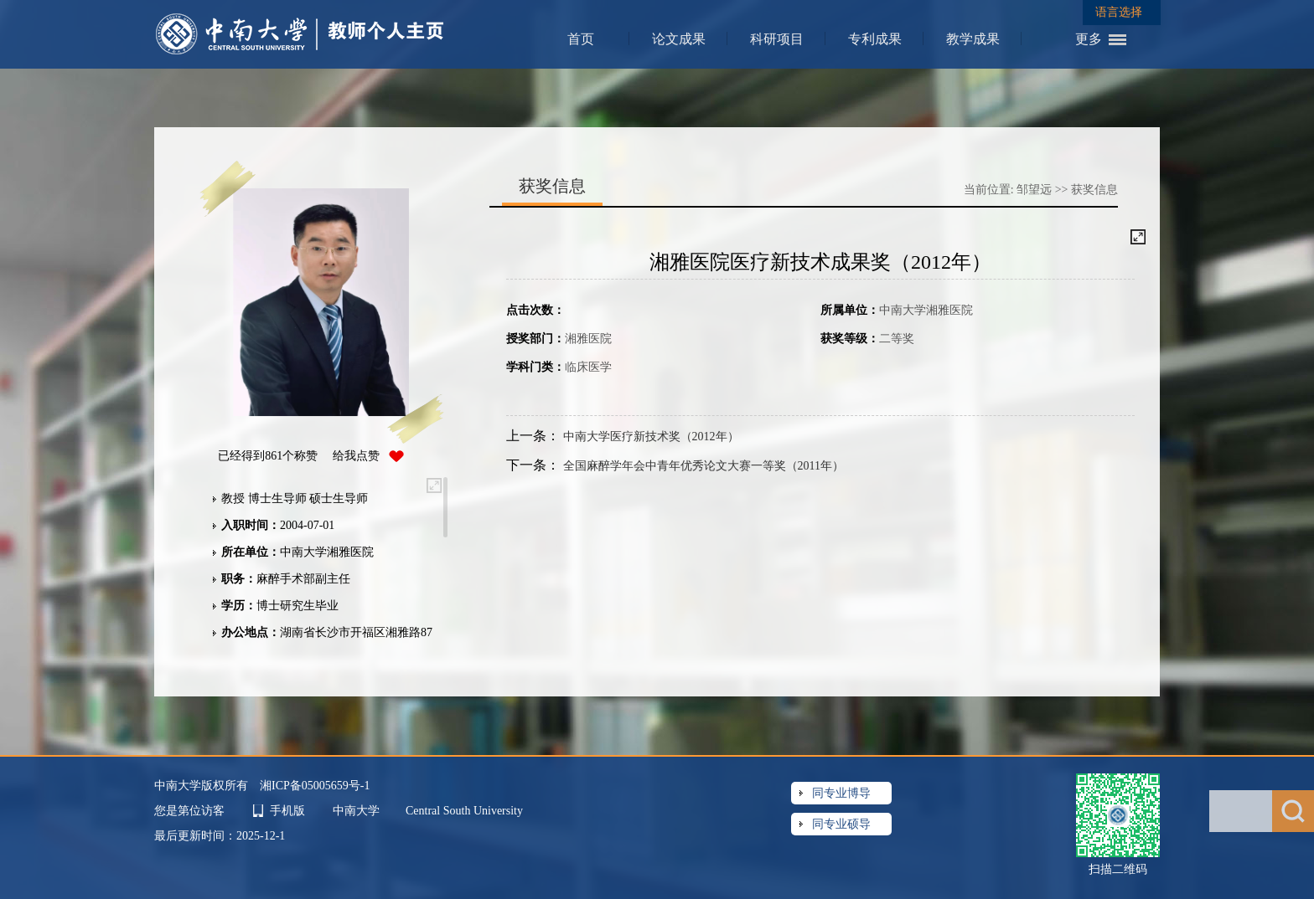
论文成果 (679, 39)
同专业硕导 (841, 824)
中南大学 (358, 810)
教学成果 (973, 39)
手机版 (287, 810)
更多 (1088, 39)
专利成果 (875, 39)
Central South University (464, 810)
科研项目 (777, 39)
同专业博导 (841, 793)
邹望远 (1034, 189)
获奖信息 (1094, 189)
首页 (580, 39)
